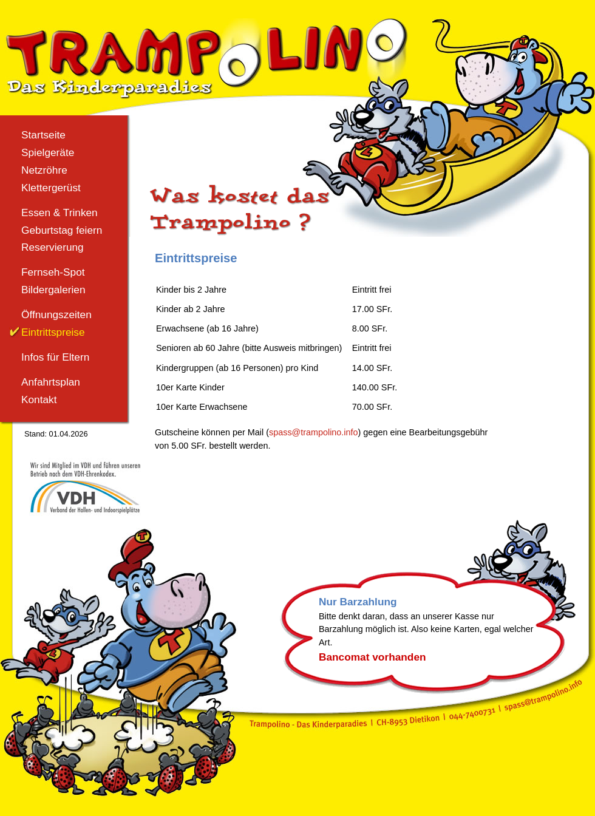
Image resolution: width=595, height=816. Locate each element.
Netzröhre (44, 170)
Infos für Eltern (55, 357)
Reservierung (52, 247)
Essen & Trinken (59, 212)
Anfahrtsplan (50, 382)
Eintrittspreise (53, 332)
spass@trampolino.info (313, 432)
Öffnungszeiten (56, 314)
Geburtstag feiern (61, 230)
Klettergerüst (51, 188)
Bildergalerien (53, 290)
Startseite (43, 135)
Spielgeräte (47, 152)
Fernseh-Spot (53, 272)
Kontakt (39, 399)
